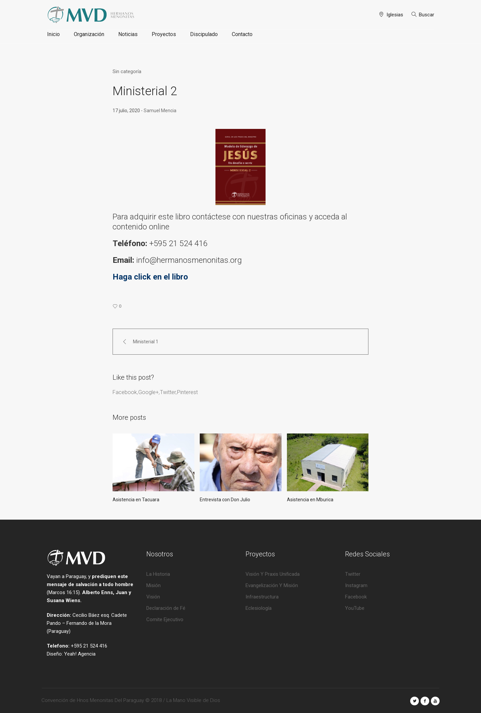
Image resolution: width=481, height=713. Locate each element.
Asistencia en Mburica (310, 499)
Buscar (426, 15)
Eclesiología (259, 608)
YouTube (354, 608)
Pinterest (187, 392)
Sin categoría (127, 71)
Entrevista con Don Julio (225, 499)
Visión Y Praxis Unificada (273, 574)
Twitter (168, 392)
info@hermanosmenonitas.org (190, 260)
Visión (153, 597)
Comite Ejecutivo (164, 619)
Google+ (148, 392)
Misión (153, 585)
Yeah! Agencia (80, 654)
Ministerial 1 (145, 341)
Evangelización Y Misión (272, 585)
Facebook (125, 392)
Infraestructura (262, 597)
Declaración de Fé (165, 608)
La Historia (158, 574)
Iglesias (394, 15)
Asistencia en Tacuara (136, 499)
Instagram (356, 585)
